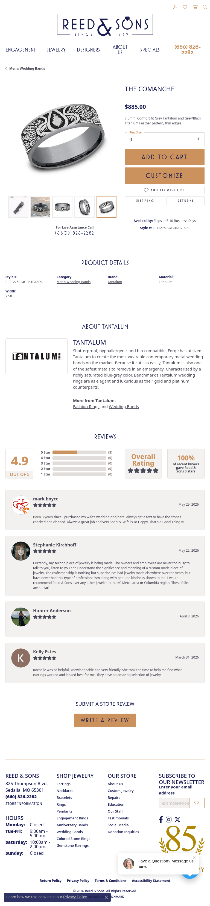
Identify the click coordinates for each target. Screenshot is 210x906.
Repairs (114, 797)
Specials (150, 49)
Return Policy (51, 880)
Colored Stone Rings (73, 838)
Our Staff (115, 811)
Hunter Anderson (52, 611)
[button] (175, 7)
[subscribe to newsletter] (197, 803)
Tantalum (115, 282)
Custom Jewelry (121, 790)
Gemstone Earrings (73, 845)
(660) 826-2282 (187, 50)
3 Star (45, 463)
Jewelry (56, 49)
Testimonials (118, 818)
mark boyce (46, 499)
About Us (120, 50)
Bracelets (64, 797)
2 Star (45, 468)
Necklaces (65, 790)
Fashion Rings (86, 406)
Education (116, 804)
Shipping (145, 201)
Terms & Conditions (111, 880)
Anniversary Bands (72, 824)
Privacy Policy (78, 880)
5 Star (45, 452)
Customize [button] (165, 176)
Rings (61, 804)
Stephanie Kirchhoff (54, 545)
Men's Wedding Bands (27, 68)
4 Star (45, 457)
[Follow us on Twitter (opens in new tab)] (177, 819)
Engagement (20, 49)
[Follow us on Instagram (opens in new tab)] (168, 819)
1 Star (45, 474)
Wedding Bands (124, 406)
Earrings (64, 783)
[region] (62, 136)
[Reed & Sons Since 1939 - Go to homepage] (105, 20)
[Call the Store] (21, 797)
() (110, 452)
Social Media (118, 824)
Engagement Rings (72, 818)
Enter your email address (175, 790)
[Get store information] (23, 803)
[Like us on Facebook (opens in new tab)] (161, 819)
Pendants (64, 811)
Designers (88, 49)
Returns (185, 201)
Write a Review (105, 720)
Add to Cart (165, 157)
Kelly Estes (44, 652)
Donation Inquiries (123, 831)
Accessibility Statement (151, 880)
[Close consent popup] (106, 897)
